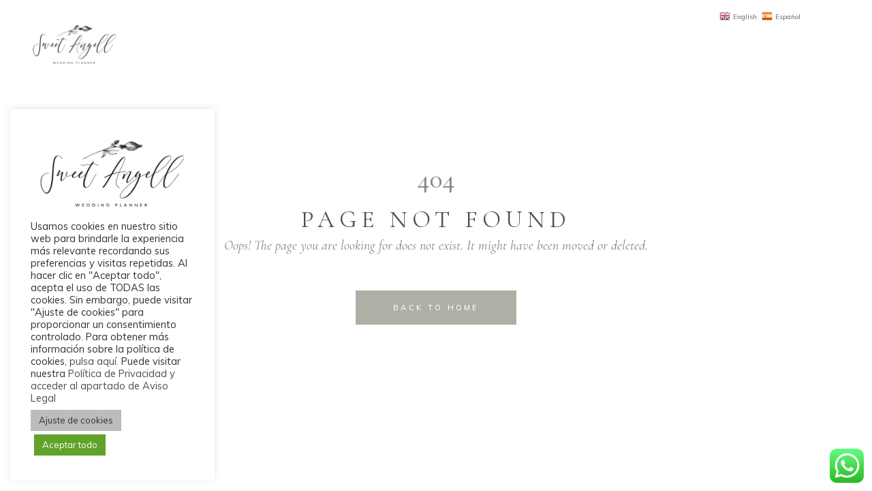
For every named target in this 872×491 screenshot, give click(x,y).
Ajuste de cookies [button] (76, 420)
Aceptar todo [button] (69, 444)
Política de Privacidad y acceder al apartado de (103, 379)
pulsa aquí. (95, 361)
